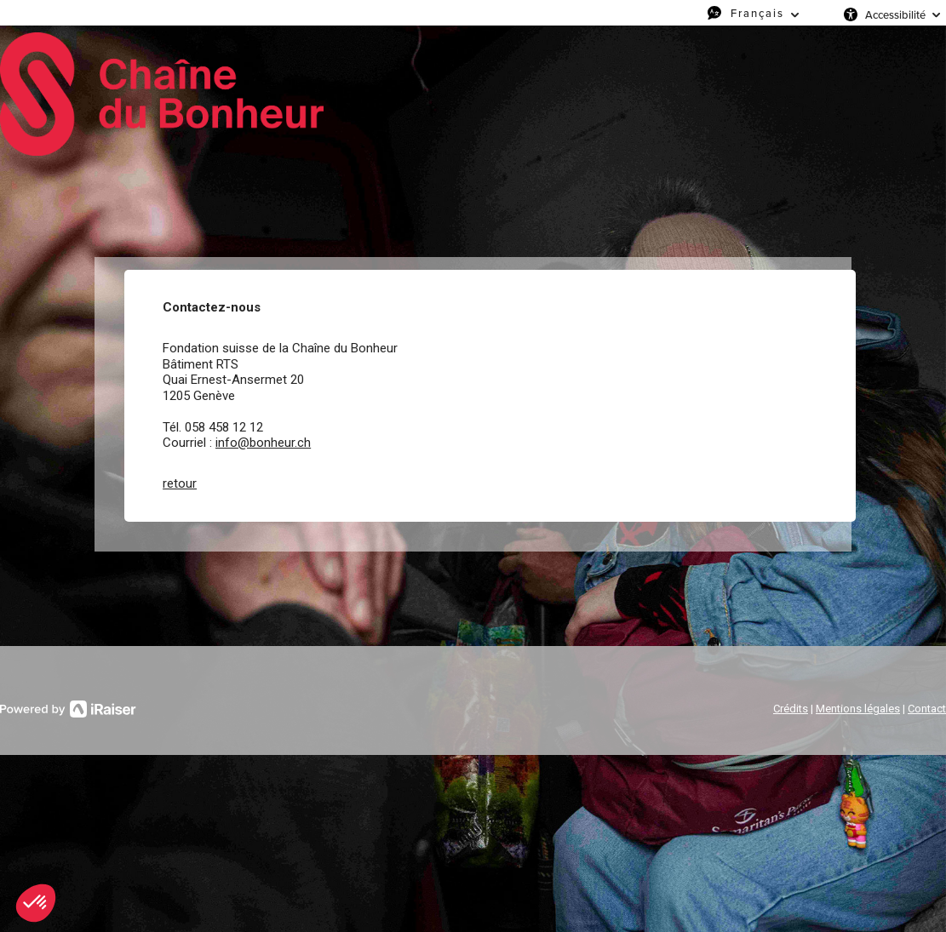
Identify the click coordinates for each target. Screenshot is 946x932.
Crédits (790, 708)
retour (180, 483)
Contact (927, 708)
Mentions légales (858, 708)
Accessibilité (895, 14)
